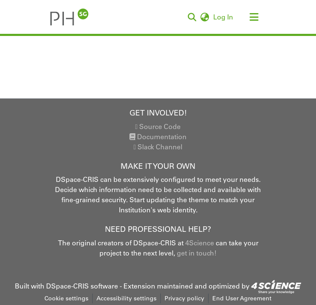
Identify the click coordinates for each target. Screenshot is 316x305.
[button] (69, 16)
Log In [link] (223, 17)
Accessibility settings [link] (126, 298)
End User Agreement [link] (242, 298)
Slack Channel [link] (158, 147)
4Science (199, 243)
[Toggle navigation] (254, 17)
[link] (276, 286)
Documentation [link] (158, 136)
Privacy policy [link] (184, 298)
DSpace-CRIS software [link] (82, 286)
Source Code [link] (158, 126)
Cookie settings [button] (66, 298)
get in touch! (197, 253)
